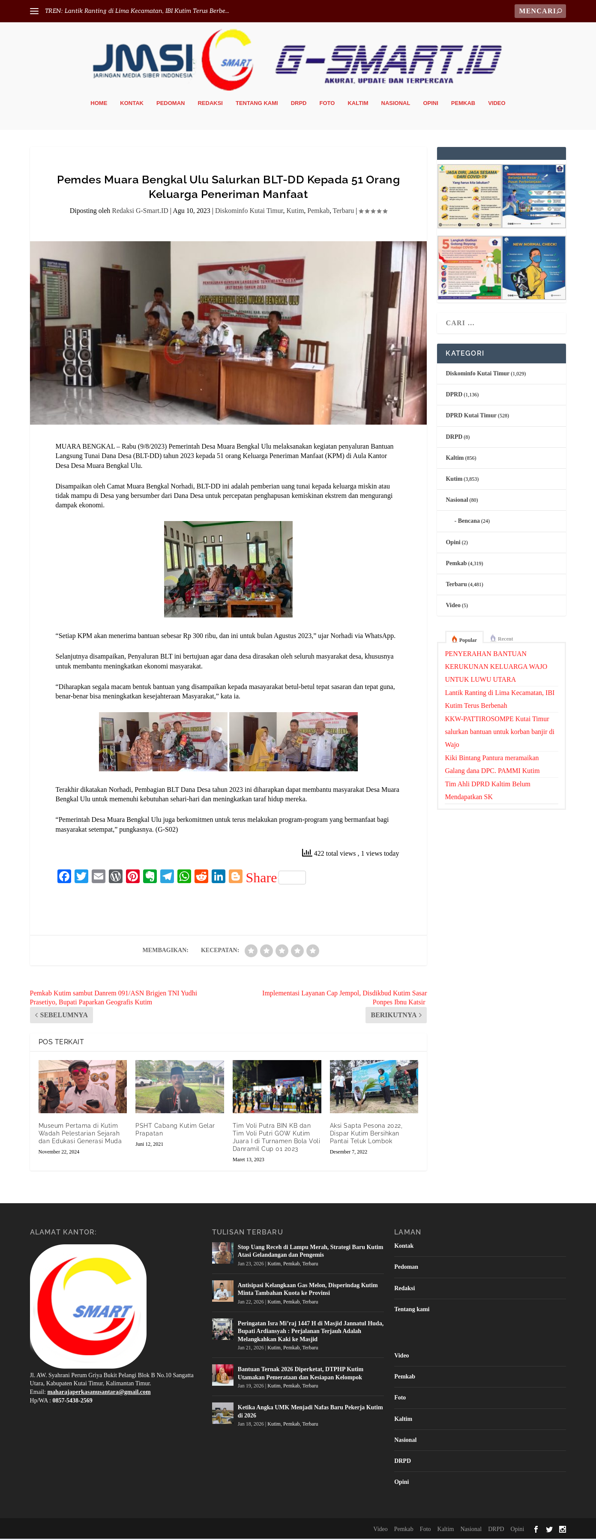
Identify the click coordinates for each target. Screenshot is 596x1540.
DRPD (299, 105)
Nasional (395, 105)
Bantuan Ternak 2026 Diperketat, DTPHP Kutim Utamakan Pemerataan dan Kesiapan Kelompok (300, 1375)
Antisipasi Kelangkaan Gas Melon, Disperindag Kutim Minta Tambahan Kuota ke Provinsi (308, 1291)
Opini (430, 105)
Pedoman (170, 105)
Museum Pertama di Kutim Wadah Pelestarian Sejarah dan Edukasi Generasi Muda (80, 1135)
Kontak (132, 105)
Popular (468, 642)
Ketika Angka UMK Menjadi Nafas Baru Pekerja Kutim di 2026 (310, 1413)
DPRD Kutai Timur (471, 417)
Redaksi (210, 105)
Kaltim (357, 105)
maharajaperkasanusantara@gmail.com (98, 1393)
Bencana (469, 522)
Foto (327, 105)
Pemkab (463, 105)
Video (496, 105)
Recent (505, 641)
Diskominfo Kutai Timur (249, 212)
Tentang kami (257, 105)
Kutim (295, 212)
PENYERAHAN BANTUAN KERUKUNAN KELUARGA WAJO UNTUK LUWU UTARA (496, 668)
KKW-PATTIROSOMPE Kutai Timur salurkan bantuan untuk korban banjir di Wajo (499, 733)
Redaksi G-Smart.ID (140, 212)
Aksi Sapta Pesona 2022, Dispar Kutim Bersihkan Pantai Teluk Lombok (366, 1135)
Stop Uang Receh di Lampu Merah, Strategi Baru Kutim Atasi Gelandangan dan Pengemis (310, 1253)
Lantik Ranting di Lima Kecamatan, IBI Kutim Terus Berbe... (147, 11)
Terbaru (343, 212)
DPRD (454, 396)
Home (98, 105)
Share (276, 879)
